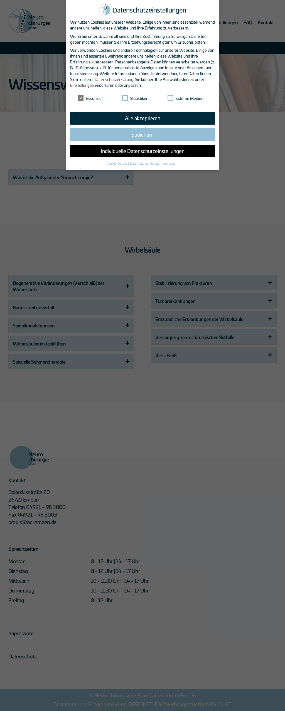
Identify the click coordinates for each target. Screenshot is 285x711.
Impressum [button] (170, 162)
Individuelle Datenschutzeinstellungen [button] (143, 150)
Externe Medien (185, 97)
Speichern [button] (142, 133)
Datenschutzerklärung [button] (145, 162)
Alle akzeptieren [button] (142, 117)
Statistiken (135, 97)
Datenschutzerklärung (114, 79)
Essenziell (90, 97)
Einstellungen (82, 84)
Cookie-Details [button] (117, 162)
